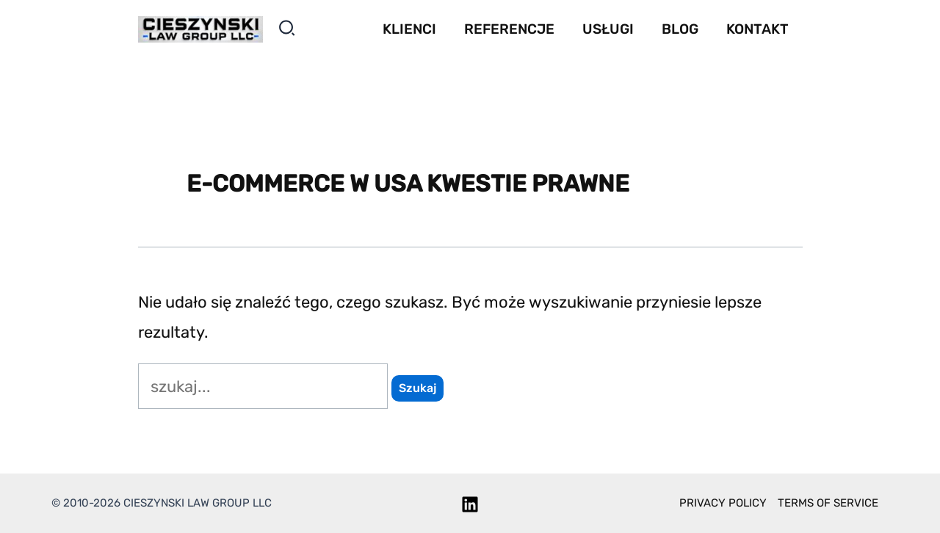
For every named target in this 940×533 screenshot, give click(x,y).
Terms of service (828, 503)
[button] (287, 31)
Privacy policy (723, 503)
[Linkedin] (470, 504)
